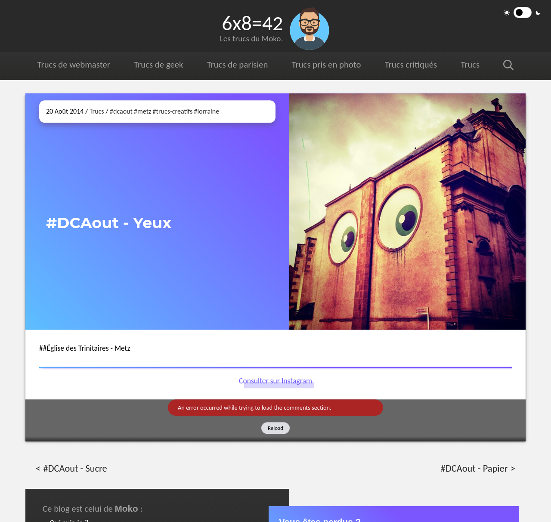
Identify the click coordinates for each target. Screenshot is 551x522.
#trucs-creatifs (173, 111)
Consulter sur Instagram (275, 381)
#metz (142, 111)
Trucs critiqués (410, 64)
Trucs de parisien (237, 64)
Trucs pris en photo (325, 64)
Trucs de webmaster (73, 64)
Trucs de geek (158, 64)
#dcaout (121, 111)
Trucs (470, 64)
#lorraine (207, 111)
